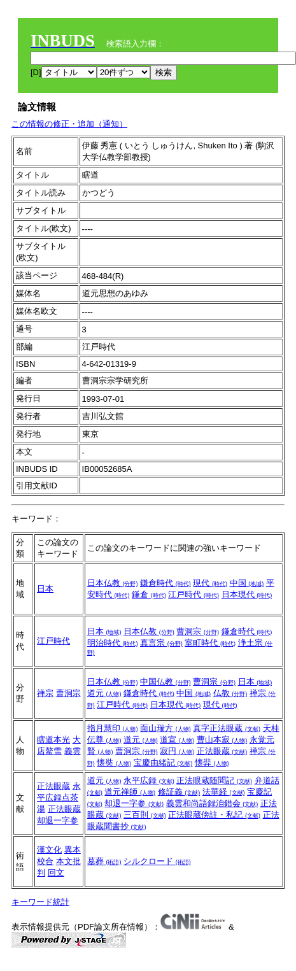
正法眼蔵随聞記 (214, 780)
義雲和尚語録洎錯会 (212, 803)
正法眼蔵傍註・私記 (214, 814)
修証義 (179, 792)
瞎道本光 (53, 739)
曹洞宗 (197, 631)
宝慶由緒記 (163, 762)
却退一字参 (134, 803)
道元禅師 (129, 792)
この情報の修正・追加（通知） (69, 124)
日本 (45, 588)
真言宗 (161, 643)
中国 (247, 583)
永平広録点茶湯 (59, 797)
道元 (104, 693)
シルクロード (157, 861)
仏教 (230, 693)
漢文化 (49, 849)
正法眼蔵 (222, 751)
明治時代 (112, 643)
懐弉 (212, 762)
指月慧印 (112, 728)
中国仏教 (165, 681)
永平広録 (148, 780)
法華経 (223, 792)
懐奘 (114, 762)
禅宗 (45, 693)
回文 (56, 872)
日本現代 (247, 594)
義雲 (72, 751)
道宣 (177, 739)
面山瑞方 (165, 728)
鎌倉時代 (165, 583)
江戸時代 (193, 594)
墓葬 (104, 861)
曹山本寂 (222, 739)
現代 (210, 583)
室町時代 (210, 643)
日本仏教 (112, 583)
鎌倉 (149, 594)
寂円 (177, 751)
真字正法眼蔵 (226, 728)
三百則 (144, 814)
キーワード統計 (40, 902)
